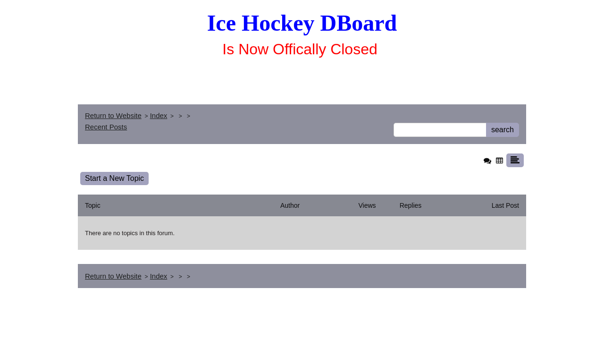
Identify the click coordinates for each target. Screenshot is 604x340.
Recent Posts (106, 127)
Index (159, 115)
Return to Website (113, 115)
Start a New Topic (114, 178)
